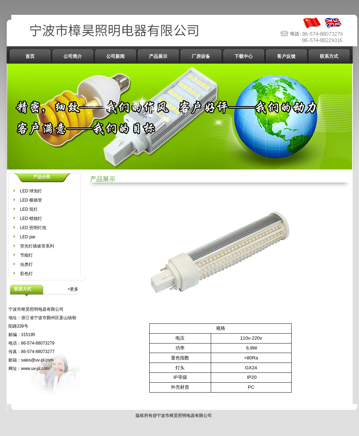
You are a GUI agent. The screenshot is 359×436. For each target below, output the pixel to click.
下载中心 (243, 56)
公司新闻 (115, 56)
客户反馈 (286, 56)
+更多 (72, 289)
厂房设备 (201, 56)
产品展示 (158, 56)
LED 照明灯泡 (33, 227)
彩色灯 (26, 273)
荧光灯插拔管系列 (37, 246)
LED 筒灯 (29, 209)
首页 (30, 56)
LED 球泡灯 (31, 191)
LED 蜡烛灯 (31, 218)
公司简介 (73, 56)
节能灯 (26, 255)
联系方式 (329, 56)
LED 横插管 (31, 200)
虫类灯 (26, 264)
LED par (28, 236)
